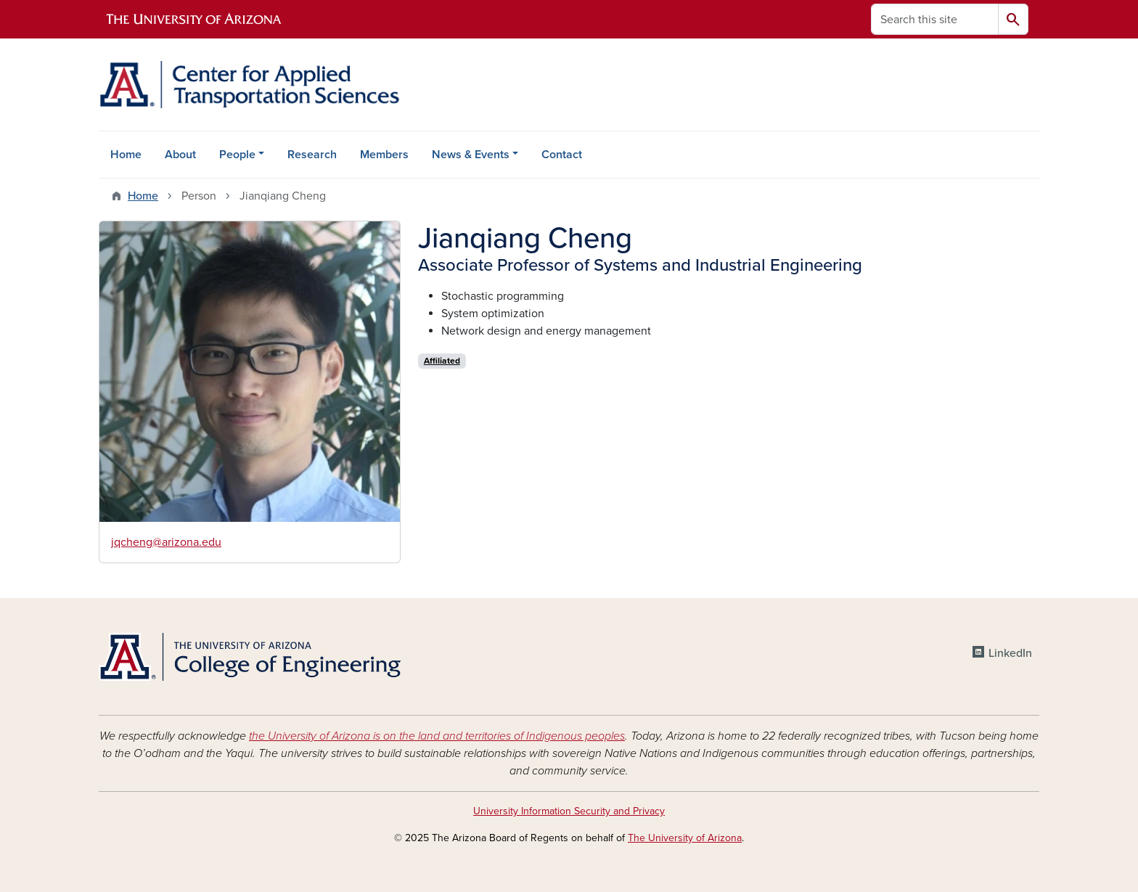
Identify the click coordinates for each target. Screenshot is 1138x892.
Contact (561, 154)
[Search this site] (935, 19)
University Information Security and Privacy (569, 811)
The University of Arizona (685, 838)
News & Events (470, 154)
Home (126, 154)
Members (384, 154)
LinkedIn (1010, 653)
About (180, 154)
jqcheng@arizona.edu (166, 542)
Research (312, 154)
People (237, 154)
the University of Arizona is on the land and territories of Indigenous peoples (437, 736)
